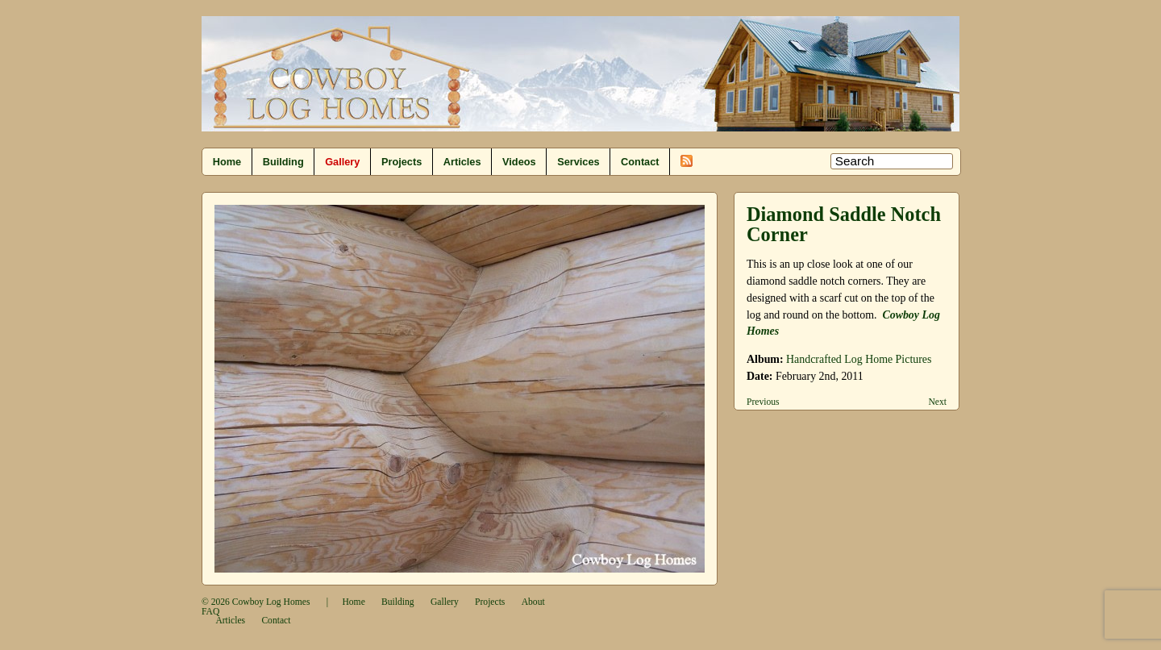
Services (578, 162)
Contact (640, 162)
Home (227, 162)
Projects (401, 162)
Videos (519, 162)
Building (283, 162)
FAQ (210, 611)
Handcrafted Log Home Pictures (858, 359)
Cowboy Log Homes (271, 602)
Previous (763, 402)
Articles (462, 162)
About (533, 602)
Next (937, 402)
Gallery (342, 162)
